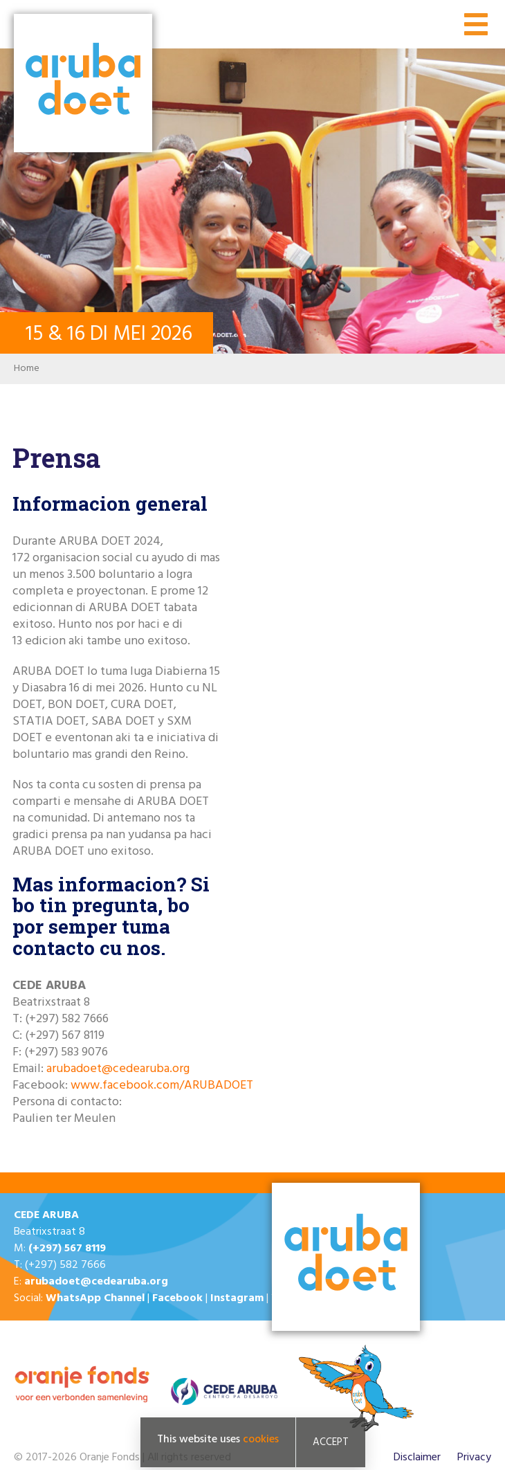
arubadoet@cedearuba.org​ (118, 1069)
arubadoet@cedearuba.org (96, 1282)
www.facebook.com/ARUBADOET (162, 1086)
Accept (331, 1443)
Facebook (177, 1298)
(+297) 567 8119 (67, 1249)
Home (26, 368)
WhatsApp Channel (95, 1298)
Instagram (237, 1298)
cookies (261, 1441)
